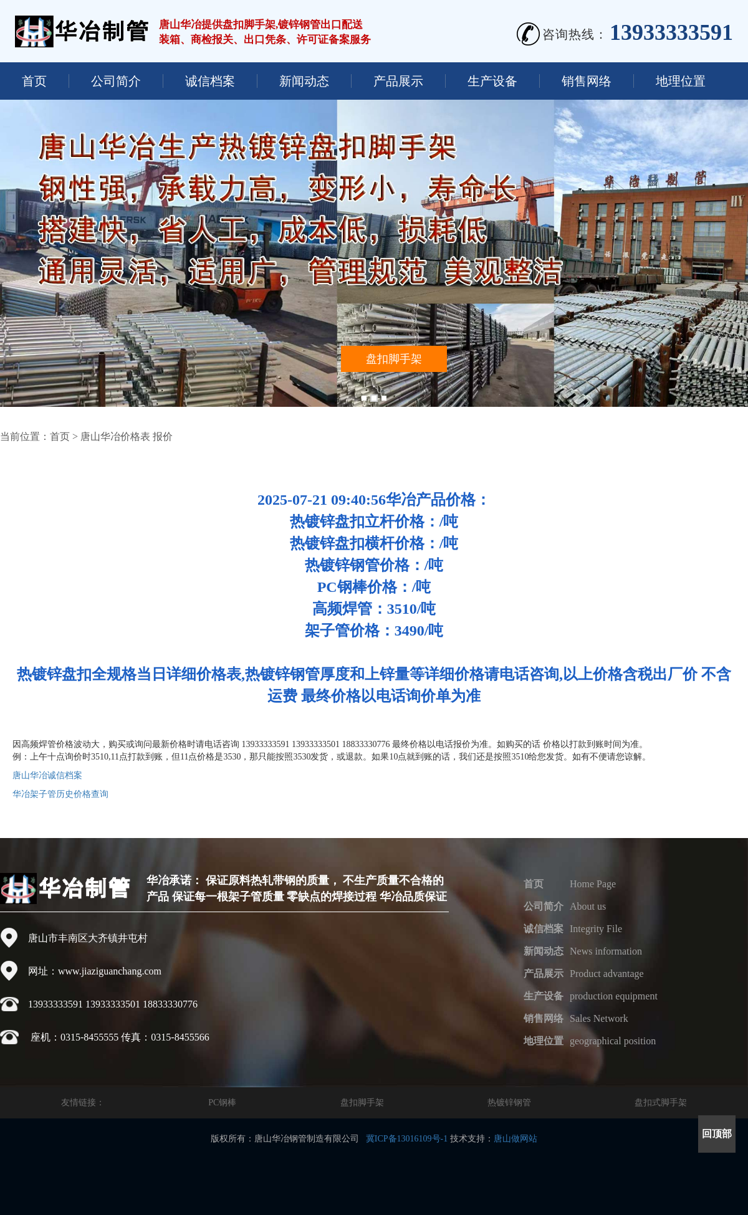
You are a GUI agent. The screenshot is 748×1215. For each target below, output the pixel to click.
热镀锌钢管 (509, 1102)
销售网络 (586, 81)
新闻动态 (304, 81)
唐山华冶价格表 (115, 436)
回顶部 (717, 1133)
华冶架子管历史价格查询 (60, 794)
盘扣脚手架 (362, 1102)
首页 (34, 81)
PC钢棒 (222, 1102)
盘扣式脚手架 (661, 1102)
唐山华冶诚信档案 (47, 775)
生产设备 (492, 81)
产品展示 (398, 81)
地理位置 (681, 81)
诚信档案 (210, 81)
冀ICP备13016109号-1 (407, 1138)
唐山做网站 (515, 1138)
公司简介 (116, 81)
